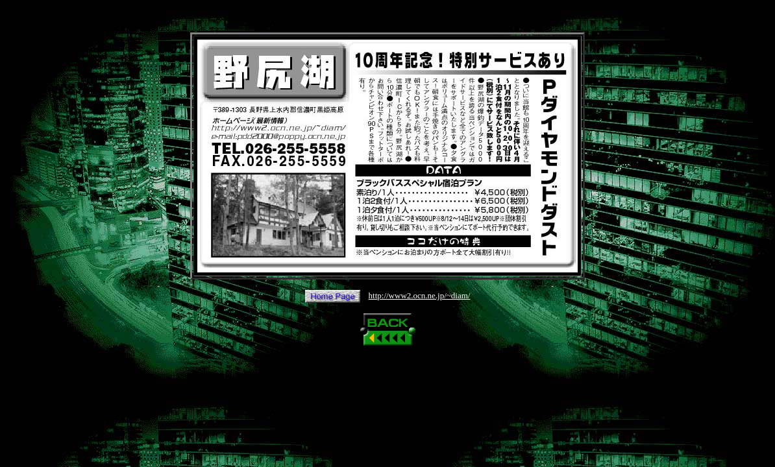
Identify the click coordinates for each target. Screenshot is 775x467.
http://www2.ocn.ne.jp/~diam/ (420, 295)
